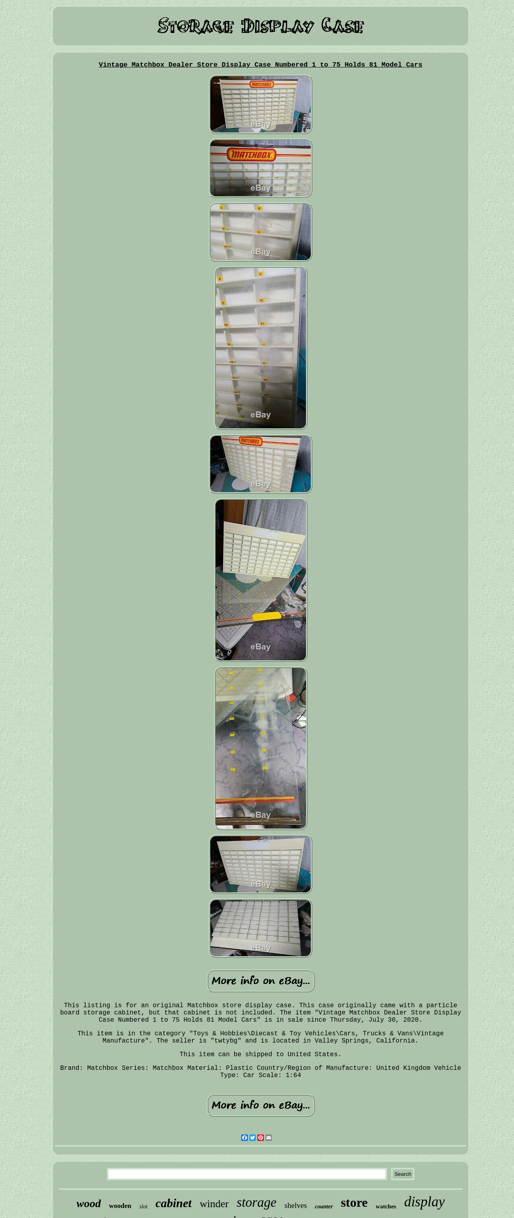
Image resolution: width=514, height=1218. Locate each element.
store (354, 1202)
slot (143, 1207)
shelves (295, 1205)
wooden (120, 1206)
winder (214, 1204)
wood (88, 1203)
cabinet (173, 1203)
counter (323, 1207)
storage (256, 1202)
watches (386, 1206)
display (424, 1202)
